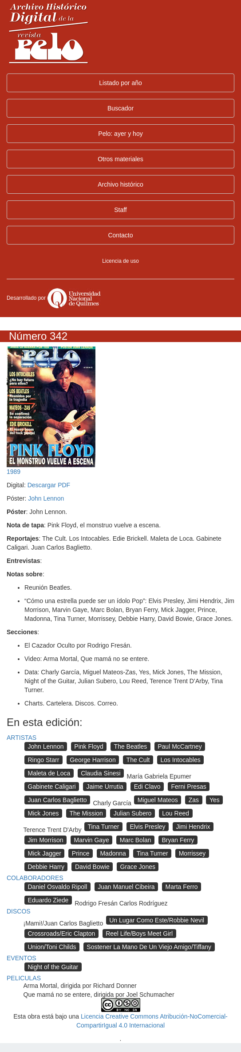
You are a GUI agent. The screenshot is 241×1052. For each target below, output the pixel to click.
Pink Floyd (88, 746)
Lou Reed (175, 813)
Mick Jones (43, 813)
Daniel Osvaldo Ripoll (57, 886)
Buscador (120, 108)
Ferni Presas (188, 786)
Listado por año (120, 82)
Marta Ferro (182, 886)
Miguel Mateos (158, 799)
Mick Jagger (44, 853)
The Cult (138, 759)
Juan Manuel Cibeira (126, 886)
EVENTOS (21, 958)
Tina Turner (103, 826)
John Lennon (46, 498)
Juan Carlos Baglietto (57, 799)
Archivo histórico (120, 184)
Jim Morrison (45, 840)
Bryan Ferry (178, 840)
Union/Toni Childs (52, 946)
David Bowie (92, 866)
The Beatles (130, 746)
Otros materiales (120, 159)
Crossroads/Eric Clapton (61, 933)
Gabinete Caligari (52, 786)
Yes (214, 799)
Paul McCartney (180, 746)
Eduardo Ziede (48, 900)
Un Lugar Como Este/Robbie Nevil (156, 920)
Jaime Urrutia (105, 786)
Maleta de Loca (49, 773)
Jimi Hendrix (193, 826)
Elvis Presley (147, 826)
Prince (81, 853)
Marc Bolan (135, 840)
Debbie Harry (46, 866)
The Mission (86, 813)
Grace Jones (137, 866)
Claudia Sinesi (101, 773)
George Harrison (93, 759)
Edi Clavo (147, 786)
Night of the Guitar (53, 966)
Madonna (113, 853)
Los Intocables (180, 759)
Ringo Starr (43, 759)
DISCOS (19, 911)
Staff (120, 209)
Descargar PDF (49, 485)
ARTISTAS (21, 737)
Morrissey (192, 853)
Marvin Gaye (91, 840)
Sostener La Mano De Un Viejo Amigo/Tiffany (149, 946)
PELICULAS (24, 978)
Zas (194, 799)
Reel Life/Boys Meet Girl (139, 933)
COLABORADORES (35, 877)
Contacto (120, 235)
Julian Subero (133, 813)
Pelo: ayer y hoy (120, 133)
